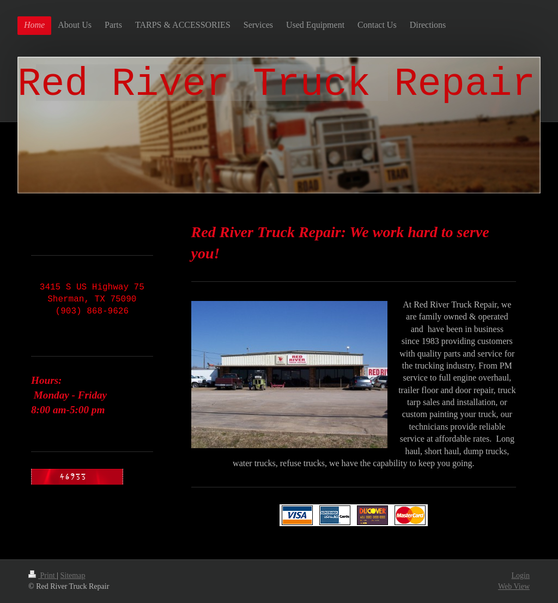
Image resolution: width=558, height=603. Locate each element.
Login (521, 575)
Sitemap (73, 575)
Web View (514, 586)
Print (42, 575)
